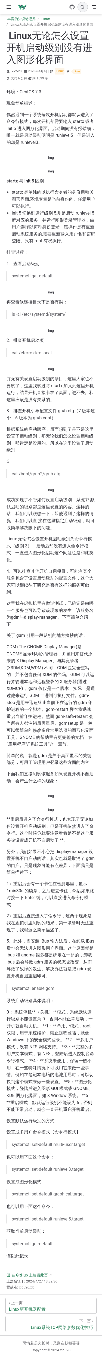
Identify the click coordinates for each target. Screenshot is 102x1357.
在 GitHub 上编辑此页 (27, 1275)
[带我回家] (24, 7)
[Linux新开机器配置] (51, 1306)
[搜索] (83, 7)
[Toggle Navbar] (94, 7)
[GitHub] (72, 7)
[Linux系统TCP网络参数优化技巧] (51, 1324)
